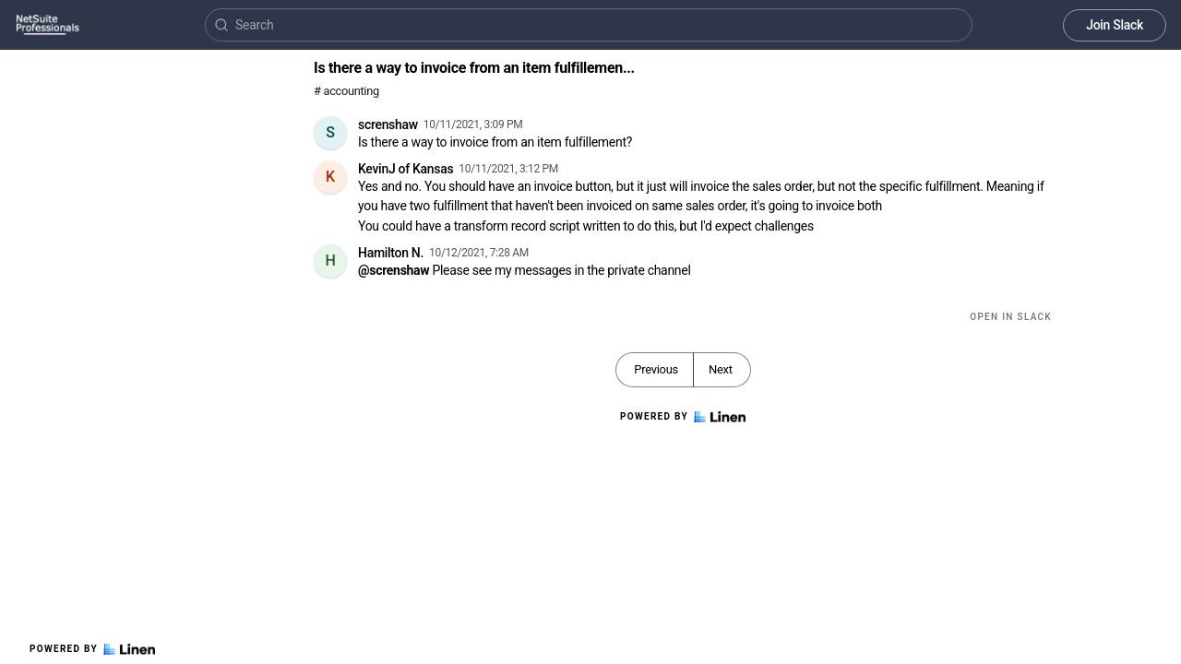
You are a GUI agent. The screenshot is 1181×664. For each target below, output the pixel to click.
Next (721, 369)
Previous (656, 369)
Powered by (92, 649)
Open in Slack (1011, 317)
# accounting (346, 91)
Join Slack (1114, 25)
